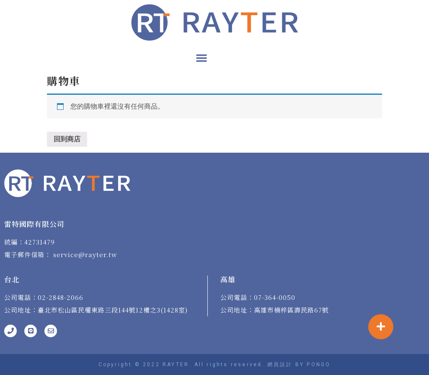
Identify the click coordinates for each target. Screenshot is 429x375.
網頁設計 (280, 364)
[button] (201, 58)
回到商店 (67, 139)
